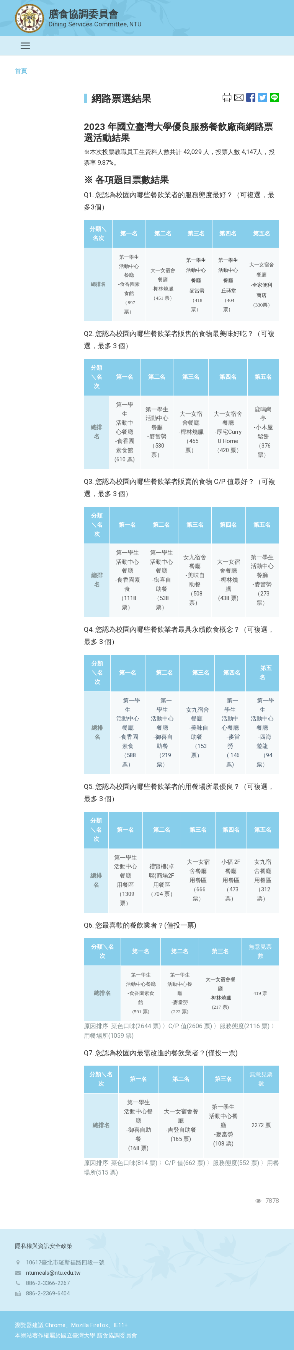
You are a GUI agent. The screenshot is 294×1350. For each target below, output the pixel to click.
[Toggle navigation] (25, 46)
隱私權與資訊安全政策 (43, 1246)
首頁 (21, 71)
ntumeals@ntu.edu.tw (53, 1272)
